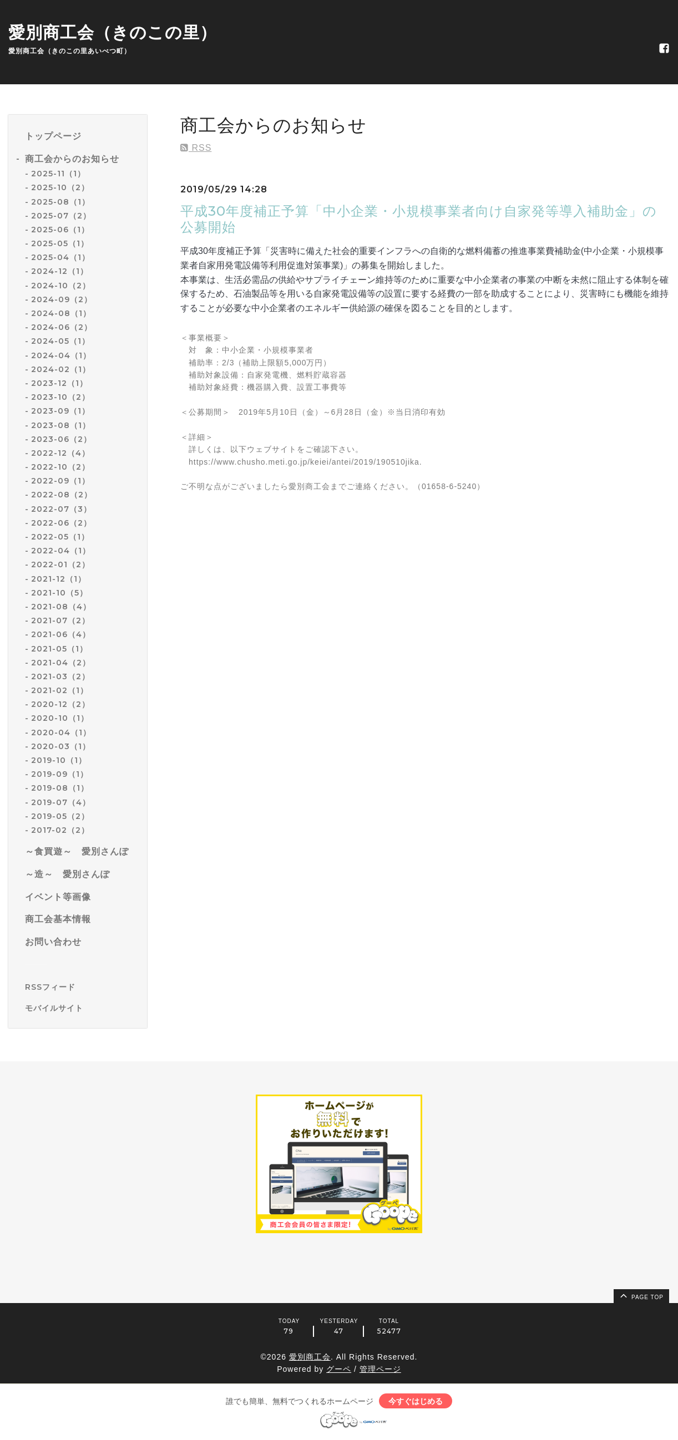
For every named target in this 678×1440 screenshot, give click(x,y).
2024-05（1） (60, 341)
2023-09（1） (60, 411)
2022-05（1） (60, 537)
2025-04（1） (60, 257)
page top (641, 1295)
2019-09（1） (59, 774)
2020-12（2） (60, 704)
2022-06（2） (61, 523)
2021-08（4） (61, 607)
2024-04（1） (61, 355)
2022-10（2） (60, 467)
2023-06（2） (61, 439)
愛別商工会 (310, 1356)
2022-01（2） (60, 564)
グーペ (338, 1369)
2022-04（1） (60, 551)
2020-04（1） (61, 732)
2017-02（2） (60, 830)
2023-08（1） (60, 425)
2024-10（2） (60, 286)
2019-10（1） (59, 760)
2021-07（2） (60, 620)
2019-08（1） (60, 788)
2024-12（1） (59, 271)
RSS (195, 147)
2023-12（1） (59, 383)
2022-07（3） (61, 509)
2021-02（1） (59, 690)
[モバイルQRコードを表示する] (82, 1008)
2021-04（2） (60, 663)
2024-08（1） (61, 313)
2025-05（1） (60, 243)
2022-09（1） (60, 481)
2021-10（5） (59, 593)
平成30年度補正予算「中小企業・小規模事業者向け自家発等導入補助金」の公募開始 (418, 219)
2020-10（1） (60, 718)
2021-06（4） (60, 634)
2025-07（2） (61, 216)
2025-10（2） (60, 187)
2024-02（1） (60, 369)
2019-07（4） (60, 802)
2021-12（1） (58, 579)
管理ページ (380, 1369)
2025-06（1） (60, 230)
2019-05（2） (60, 816)
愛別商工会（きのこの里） (112, 32)
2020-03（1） (60, 746)
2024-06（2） (61, 327)
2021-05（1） (59, 649)
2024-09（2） (61, 299)
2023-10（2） (60, 397)
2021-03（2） (60, 676)
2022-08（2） (61, 495)
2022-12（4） (60, 453)
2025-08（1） (60, 202)
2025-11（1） (58, 174)
